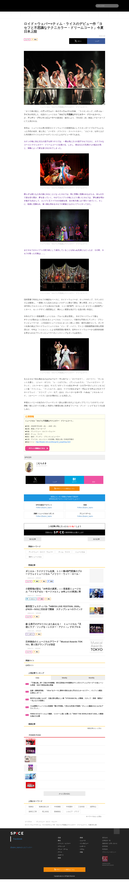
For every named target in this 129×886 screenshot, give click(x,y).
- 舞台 (59, 840)
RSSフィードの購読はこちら (66, 488)
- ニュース (82, 840)
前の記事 (30, 539)
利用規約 (105, 849)
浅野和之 (92, 807)
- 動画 (81, 837)
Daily (37, 678)
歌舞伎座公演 (43, 807)
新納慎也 (56, 811)
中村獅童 (56, 807)
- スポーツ (60, 855)
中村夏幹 (68, 807)
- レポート (82, 846)
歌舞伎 (30, 807)
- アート (59, 852)
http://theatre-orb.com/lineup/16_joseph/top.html (53, 442)
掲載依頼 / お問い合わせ (109, 843)
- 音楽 (59, 837)
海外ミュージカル (34, 557)
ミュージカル (79, 552)
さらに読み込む (71, 794)
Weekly (64, 678)
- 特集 (81, 852)
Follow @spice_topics (44, 507)
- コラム (81, 849)
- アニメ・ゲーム (62, 849)
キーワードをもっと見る (94, 816)
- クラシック (61, 846)
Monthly (91, 678)
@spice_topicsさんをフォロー (21, 847)
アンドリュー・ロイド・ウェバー (40, 552)
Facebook (17, 839)
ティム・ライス (63, 552)
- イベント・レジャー (64, 843)
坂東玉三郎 (32, 811)
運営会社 (105, 837)
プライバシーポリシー (109, 852)
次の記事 (98, 539)
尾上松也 (44, 811)
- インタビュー (83, 843)
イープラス (28, 821)
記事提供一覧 (106, 840)
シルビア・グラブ (71, 811)
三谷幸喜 (80, 807)
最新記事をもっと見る (95, 728)
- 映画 (59, 858)
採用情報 (105, 846)
